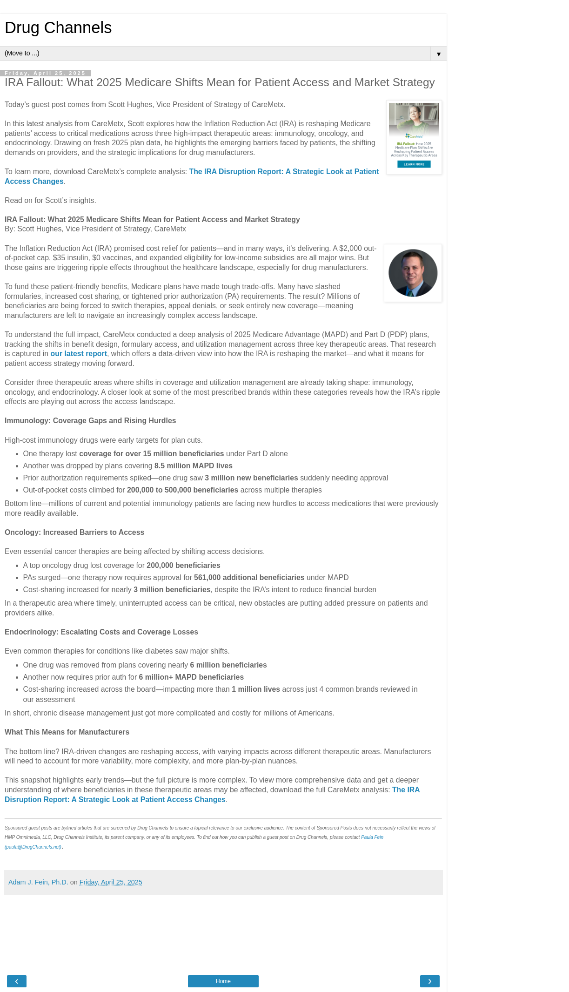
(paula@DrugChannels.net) (33, 847)
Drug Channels (58, 27)
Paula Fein (372, 837)
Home (223, 981)
